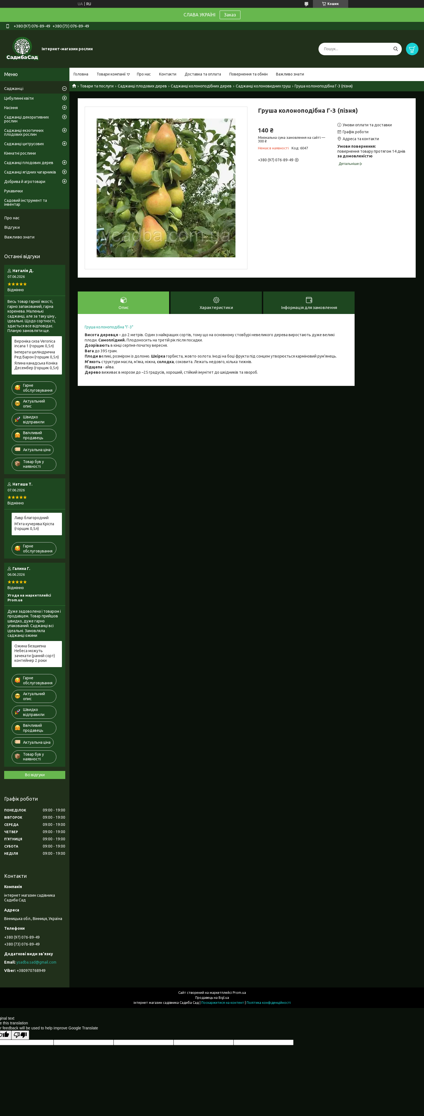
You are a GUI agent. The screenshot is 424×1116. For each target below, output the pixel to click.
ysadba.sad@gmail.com (36, 962)
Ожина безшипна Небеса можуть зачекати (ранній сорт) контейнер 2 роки (34, 653)
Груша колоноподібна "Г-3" (109, 327)
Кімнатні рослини (20, 153)
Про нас (144, 74)
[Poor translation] (20, 1035)
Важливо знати (290, 74)
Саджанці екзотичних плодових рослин (24, 132)
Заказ (230, 14)
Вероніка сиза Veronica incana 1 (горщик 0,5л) (34, 343)
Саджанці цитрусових (24, 144)
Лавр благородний (31, 518)
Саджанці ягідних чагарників (30, 172)
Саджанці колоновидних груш (263, 86)
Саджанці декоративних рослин (26, 119)
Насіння (11, 107)
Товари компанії (111, 74)
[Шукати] (395, 49)
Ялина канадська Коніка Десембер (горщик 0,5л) (36, 365)
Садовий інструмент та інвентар (25, 202)
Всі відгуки (35, 775)
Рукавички (13, 191)
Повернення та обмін (248, 74)
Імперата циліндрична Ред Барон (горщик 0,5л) (36, 354)
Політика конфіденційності (269, 1002)
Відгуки (12, 227)
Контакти (167, 74)
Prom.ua (239, 992)
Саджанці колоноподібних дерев (201, 86)
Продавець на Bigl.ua (212, 997)
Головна (81, 74)
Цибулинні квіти (19, 98)
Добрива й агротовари (24, 181)
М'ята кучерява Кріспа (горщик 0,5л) (34, 526)
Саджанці (13, 88)
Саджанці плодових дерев (142, 86)
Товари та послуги (97, 86)
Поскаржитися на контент (222, 1002)
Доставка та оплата (203, 74)
